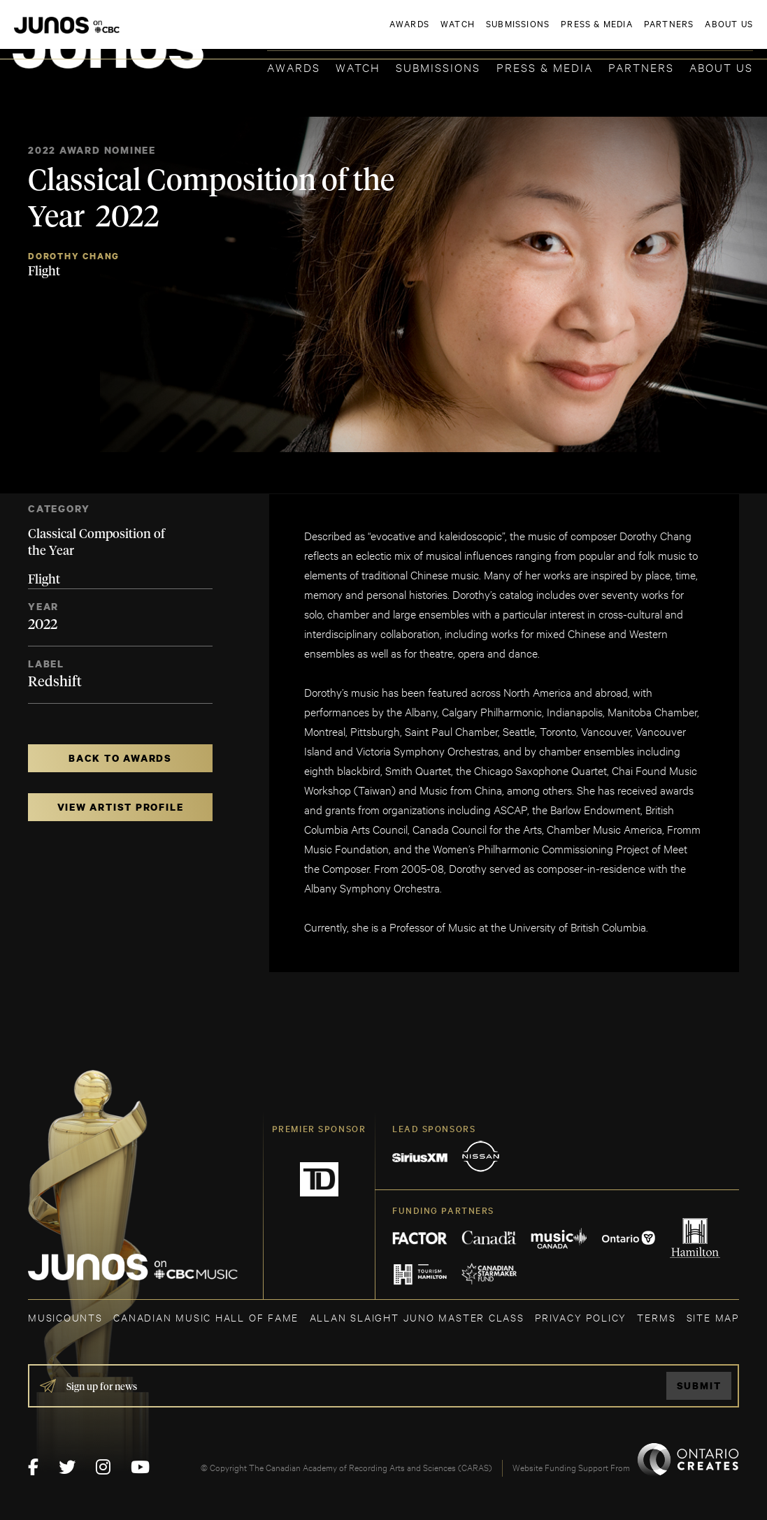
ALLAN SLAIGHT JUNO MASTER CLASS (417, 1317)
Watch (358, 66)
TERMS (656, 1317)
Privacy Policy (580, 1317)
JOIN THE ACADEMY (558, 33)
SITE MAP (713, 1317)
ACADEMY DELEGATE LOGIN (687, 33)
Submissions (438, 66)
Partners (641, 66)
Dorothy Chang (74, 256)
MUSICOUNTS (65, 1317)
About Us (721, 66)
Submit (699, 1385)
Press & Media (544, 66)
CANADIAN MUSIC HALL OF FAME (206, 1317)
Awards (293, 66)
